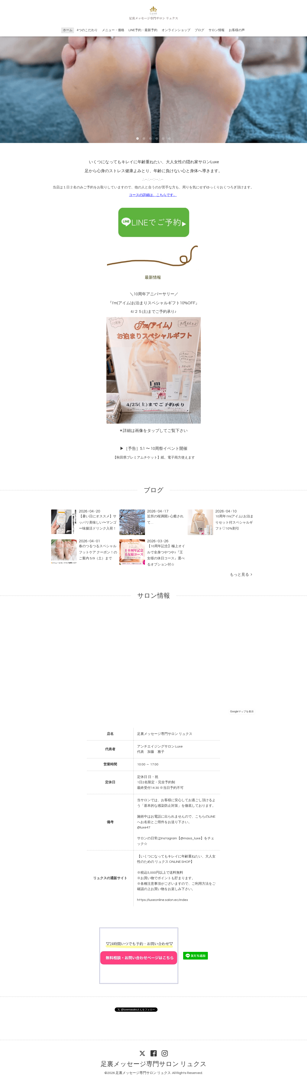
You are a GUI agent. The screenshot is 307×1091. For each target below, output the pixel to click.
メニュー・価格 (113, 30)
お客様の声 (237, 30)
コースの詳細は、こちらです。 (153, 195)
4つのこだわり (87, 30)
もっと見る (241, 575)
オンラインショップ (176, 30)
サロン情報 (216, 30)
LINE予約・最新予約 (143, 30)
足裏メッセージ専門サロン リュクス (154, 1064)
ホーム (67, 30)
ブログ (199, 30)
